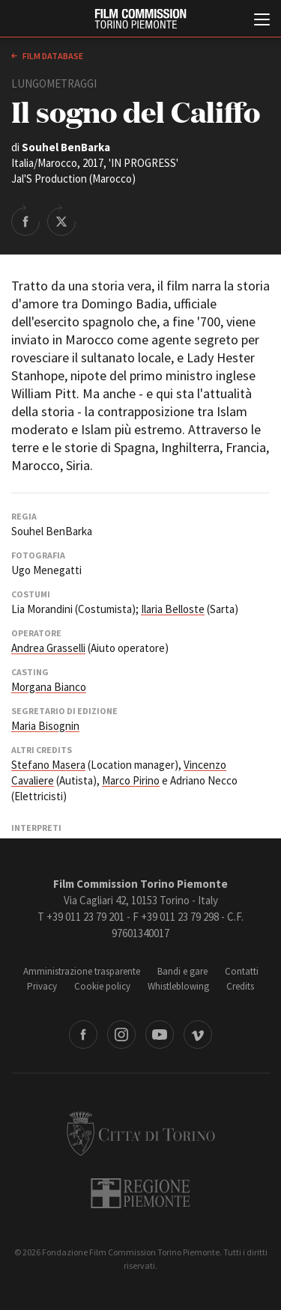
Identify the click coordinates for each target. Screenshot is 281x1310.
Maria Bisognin (45, 726)
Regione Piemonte (140, 1193)
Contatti (242, 971)
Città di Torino (141, 1133)
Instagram (121, 1034)
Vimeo (198, 1034)
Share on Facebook (25, 220)
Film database (52, 55)
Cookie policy (102, 986)
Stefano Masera (48, 765)
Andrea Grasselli (48, 648)
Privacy (42, 986)
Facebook (83, 1034)
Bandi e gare (182, 971)
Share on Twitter (61, 220)
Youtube (159, 1034)
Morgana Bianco (48, 687)
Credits (240, 986)
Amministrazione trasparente (81, 971)
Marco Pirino (131, 780)
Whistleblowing (178, 986)
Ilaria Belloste (173, 609)
